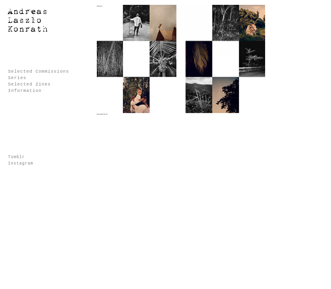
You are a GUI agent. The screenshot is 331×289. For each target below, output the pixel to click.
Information (25, 90)
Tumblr (16, 157)
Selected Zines (29, 84)
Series (17, 77)
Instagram (20, 163)
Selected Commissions (38, 71)
